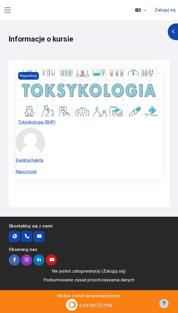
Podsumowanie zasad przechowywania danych (89, 280)
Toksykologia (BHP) (37, 122)
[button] (141, 10)
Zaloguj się (165, 10)
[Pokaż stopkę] (164, 303)
